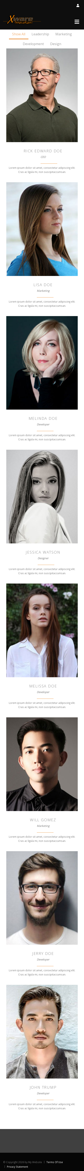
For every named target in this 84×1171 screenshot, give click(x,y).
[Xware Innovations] (22, 20)
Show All (18, 34)
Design (55, 44)
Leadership (40, 34)
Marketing (63, 34)
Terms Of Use (54, 1162)
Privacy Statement (17, 1166)
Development (33, 44)
